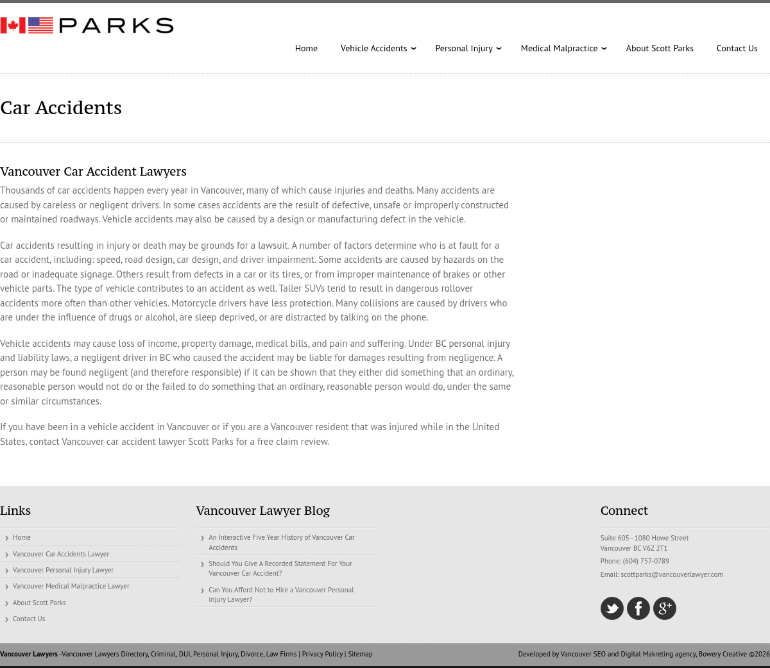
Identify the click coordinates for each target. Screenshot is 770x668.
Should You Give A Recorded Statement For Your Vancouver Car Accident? (280, 568)
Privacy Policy (322, 653)
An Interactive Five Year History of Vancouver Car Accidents (281, 542)
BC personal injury (473, 343)
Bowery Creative (723, 653)
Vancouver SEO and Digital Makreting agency (628, 653)
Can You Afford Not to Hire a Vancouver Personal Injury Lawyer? (281, 594)
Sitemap (360, 653)
